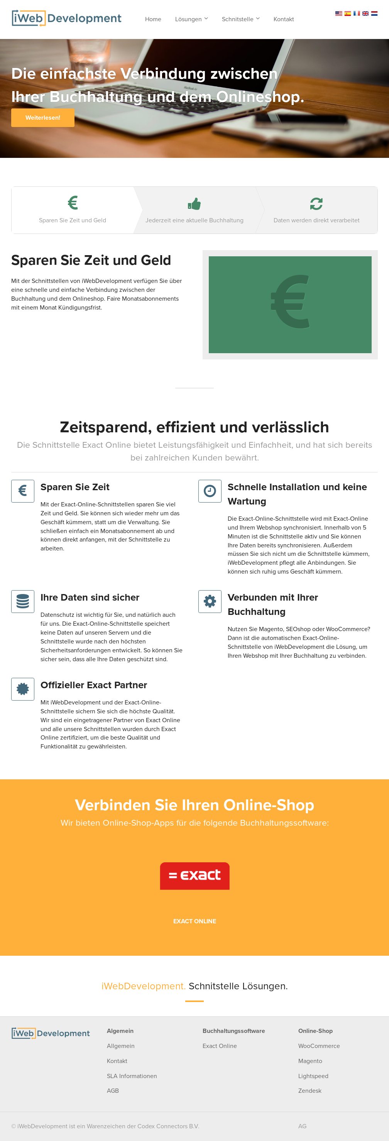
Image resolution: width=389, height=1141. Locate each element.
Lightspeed (313, 1076)
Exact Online (220, 1046)
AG (302, 1126)
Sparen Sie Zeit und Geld (73, 209)
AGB (113, 1091)
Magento (310, 1061)
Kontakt (284, 19)
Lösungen (188, 19)
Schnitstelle (238, 19)
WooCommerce (319, 1046)
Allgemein (121, 1046)
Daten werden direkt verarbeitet (316, 210)
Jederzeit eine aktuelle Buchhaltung (194, 210)
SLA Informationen (132, 1076)
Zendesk (309, 1091)
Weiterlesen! (42, 118)
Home (153, 19)
